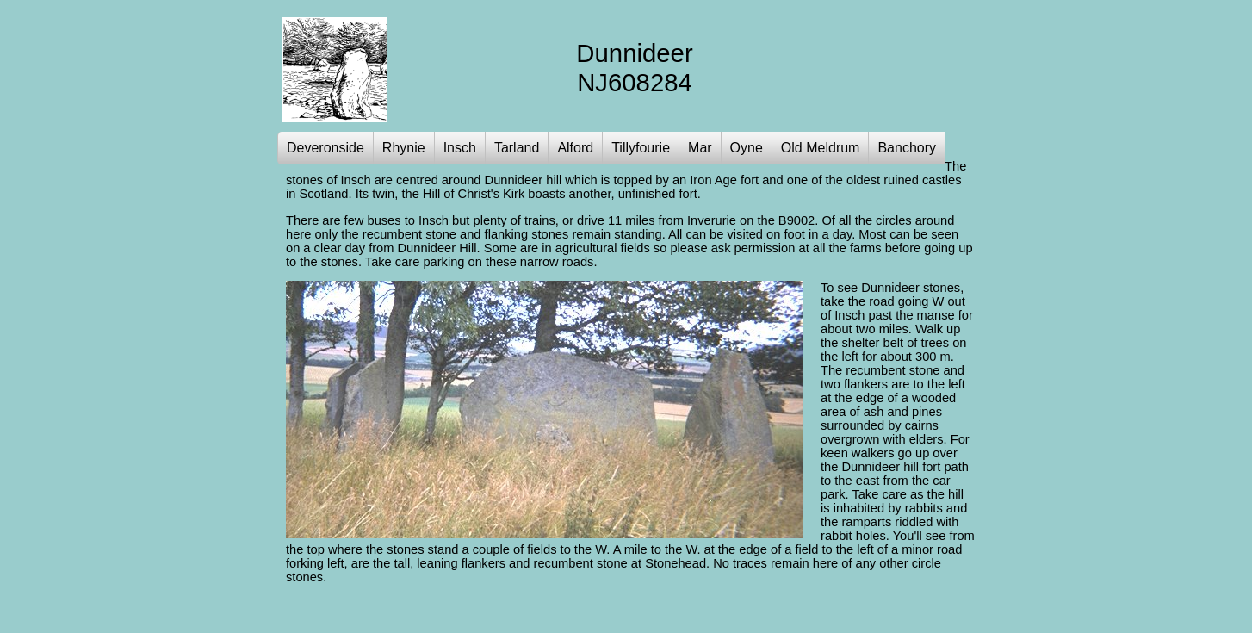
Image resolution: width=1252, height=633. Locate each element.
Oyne (746, 147)
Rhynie (403, 147)
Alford (575, 147)
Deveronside (325, 147)
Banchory (906, 147)
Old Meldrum (820, 147)
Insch (459, 147)
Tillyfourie (640, 147)
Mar (700, 147)
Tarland (516, 147)
